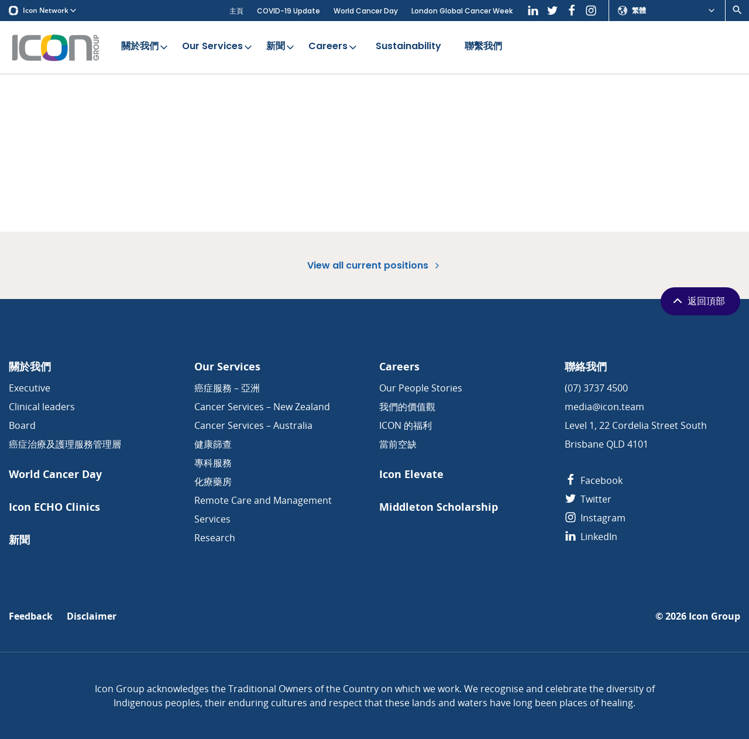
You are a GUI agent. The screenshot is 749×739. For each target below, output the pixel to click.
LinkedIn (591, 536)
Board (22, 425)
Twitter (588, 499)
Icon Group (714, 616)
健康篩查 (213, 444)
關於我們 (145, 46)
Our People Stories (420, 387)
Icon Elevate (411, 474)
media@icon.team (604, 406)
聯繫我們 (483, 46)
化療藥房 (213, 481)
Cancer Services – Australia (253, 425)
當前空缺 (398, 444)
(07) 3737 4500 (596, 387)
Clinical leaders (42, 406)
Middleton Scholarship (438, 507)
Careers (333, 46)
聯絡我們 (586, 366)
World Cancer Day (366, 11)
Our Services (218, 46)
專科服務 (213, 462)
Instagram (595, 517)
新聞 (281, 46)
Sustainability (408, 46)
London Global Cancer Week (462, 11)
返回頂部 (698, 301)
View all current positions (374, 265)
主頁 (236, 11)
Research (214, 537)
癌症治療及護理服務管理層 (65, 444)
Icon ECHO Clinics (54, 507)
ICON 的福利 (405, 425)
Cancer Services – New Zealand (262, 406)
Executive (29, 387)
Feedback (31, 616)
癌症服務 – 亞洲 (227, 387)
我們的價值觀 (407, 406)
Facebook (594, 480)
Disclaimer (91, 616)
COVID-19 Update (288, 11)
